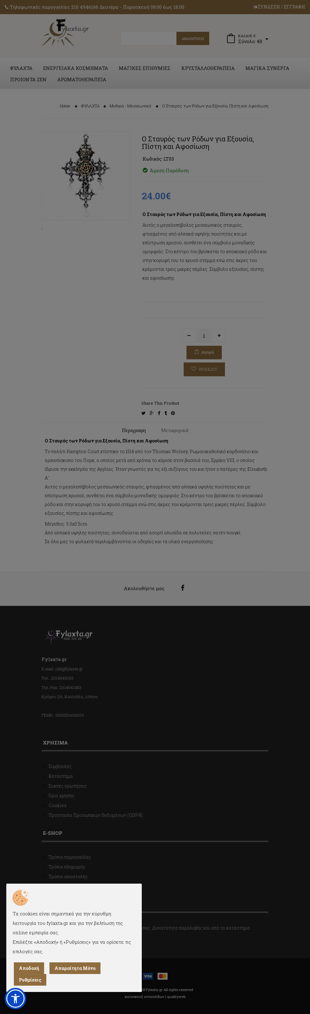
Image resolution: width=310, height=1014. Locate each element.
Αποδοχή (29, 968)
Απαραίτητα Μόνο (75, 968)
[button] (15, 998)
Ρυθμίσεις (30, 980)
